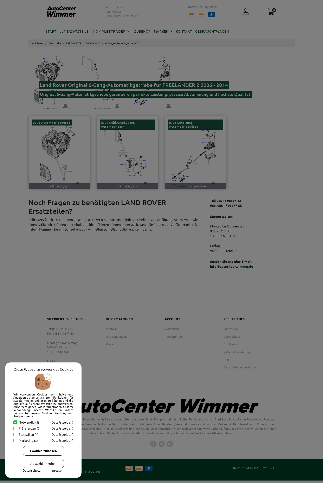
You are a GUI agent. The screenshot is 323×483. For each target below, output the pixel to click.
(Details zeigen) (61, 422)
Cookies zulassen (43, 451)
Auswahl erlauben (43, 463)
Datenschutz (31, 470)
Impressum (56, 470)
